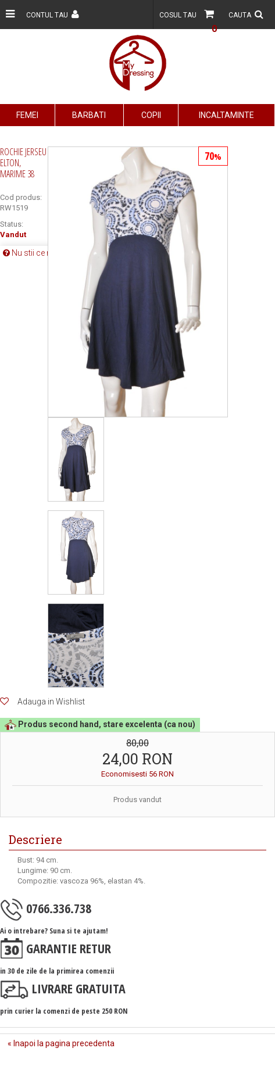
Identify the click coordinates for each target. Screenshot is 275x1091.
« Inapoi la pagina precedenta (61, 1043)
